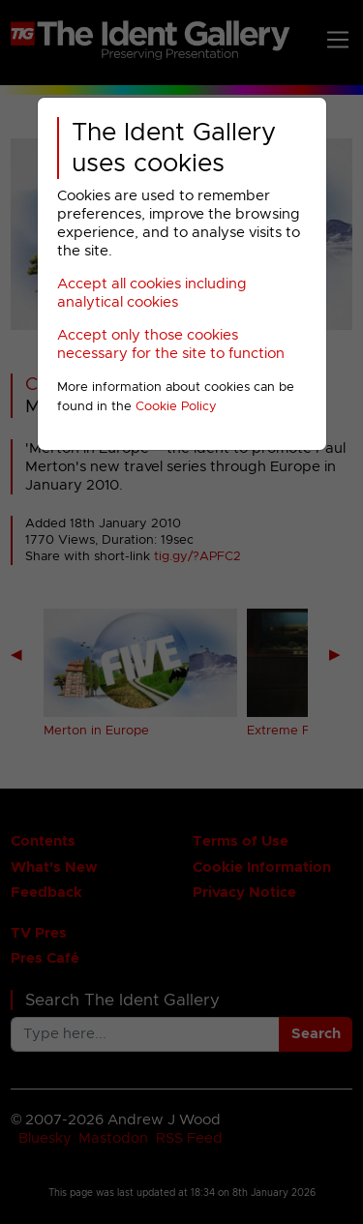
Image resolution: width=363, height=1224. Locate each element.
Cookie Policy (176, 407)
